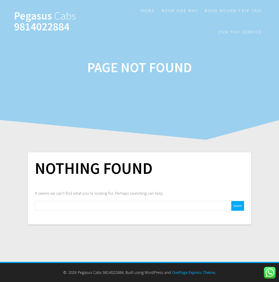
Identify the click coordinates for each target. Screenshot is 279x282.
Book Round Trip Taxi (233, 10)
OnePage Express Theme (193, 272)
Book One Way (180, 10)
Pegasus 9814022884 (45, 21)
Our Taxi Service (240, 32)
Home (148, 10)
